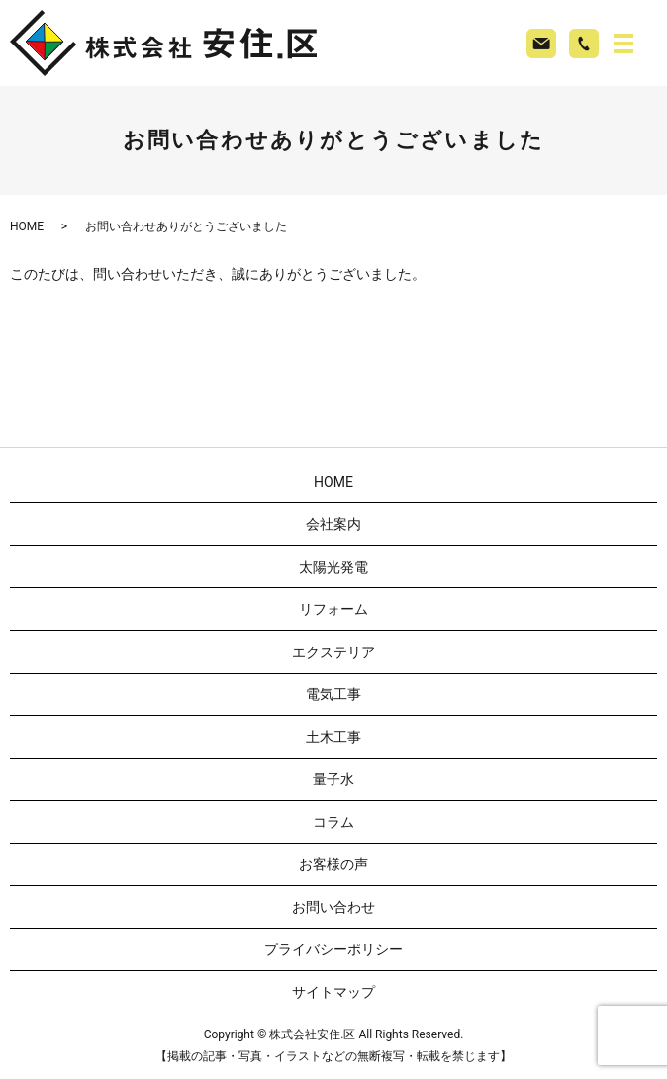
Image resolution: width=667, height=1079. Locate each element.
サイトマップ (333, 992)
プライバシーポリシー (333, 949)
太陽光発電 (333, 567)
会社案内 (333, 524)
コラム (333, 822)
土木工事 (333, 737)
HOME (27, 226)
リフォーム (333, 609)
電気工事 (333, 694)
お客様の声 (333, 864)
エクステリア (333, 652)
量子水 (333, 779)
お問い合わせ (333, 907)
